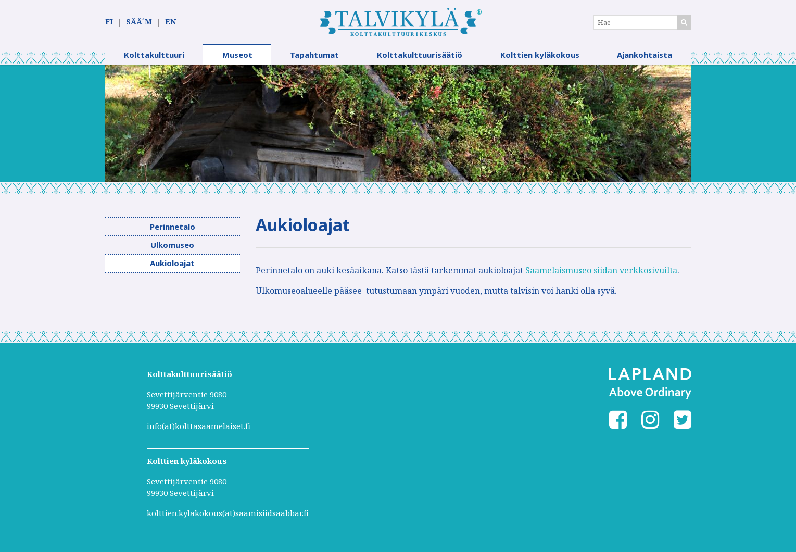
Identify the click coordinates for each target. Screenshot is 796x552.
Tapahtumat (314, 54)
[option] (398, 123)
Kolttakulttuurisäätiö (419, 54)
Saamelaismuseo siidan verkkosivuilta (601, 270)
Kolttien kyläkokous (539, 54)
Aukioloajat (172, 263)
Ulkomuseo (172, 245)
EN (170, 22)
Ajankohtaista (644, 54)
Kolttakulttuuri (154, 54)
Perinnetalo (172, 226)
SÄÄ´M (139, 22)
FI (109, 22)
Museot (237, 54)
